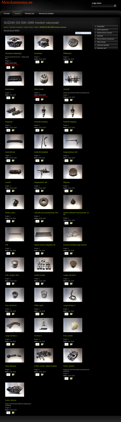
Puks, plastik (68, 336)
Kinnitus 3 (37, 336)
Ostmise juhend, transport (104, 32)
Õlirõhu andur (10, 213)
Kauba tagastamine (102, 29)
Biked (36, 27)
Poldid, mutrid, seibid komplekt (45, 366)
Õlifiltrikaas (67, 53)
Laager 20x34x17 (69, 275)
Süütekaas (38, 53)
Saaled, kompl (39, 275)
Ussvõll (8, 182)
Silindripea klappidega (13, 53)
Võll (6, 245)
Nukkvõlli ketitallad (41, 152)
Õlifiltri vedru (38, 305)
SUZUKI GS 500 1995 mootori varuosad (53, 27)
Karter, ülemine (68, 366)
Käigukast (8, 122)
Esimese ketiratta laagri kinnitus (75, 245)
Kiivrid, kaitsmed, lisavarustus (105, 39)
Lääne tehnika (28, 27)
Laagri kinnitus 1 (69, 305)
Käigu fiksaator (10, 366)
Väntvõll (66, 89)
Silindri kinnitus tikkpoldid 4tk (44, 245)
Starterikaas (9, 89)
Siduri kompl (38, 89)
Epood (6, 27)
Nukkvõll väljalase (69, 122)
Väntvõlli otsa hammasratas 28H (46, 213)
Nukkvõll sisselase (41, 122)
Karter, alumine (10, 400)
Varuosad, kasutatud (15, 27)
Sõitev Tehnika (101, 42)
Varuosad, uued (101, 48)
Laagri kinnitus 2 (11, 336)
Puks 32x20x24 (11, 305)
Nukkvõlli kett (10, 152)
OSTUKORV (100, 26)
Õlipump (66, 182)
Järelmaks (100, 36)
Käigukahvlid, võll (40, 182)
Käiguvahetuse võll (70, 152)
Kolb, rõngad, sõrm (12, 275)
